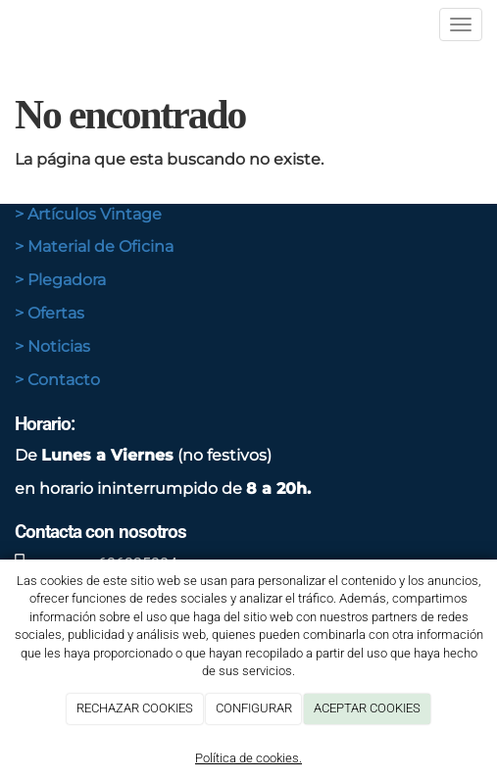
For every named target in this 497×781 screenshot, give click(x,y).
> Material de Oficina (94, 246)
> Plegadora (60, 279)
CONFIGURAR (254, 708)
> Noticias (52, 346)
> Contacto (57, 379)
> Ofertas (49, 313)
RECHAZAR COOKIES (134, 708)
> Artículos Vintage (88, 214)
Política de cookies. (248, 758)
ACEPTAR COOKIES (367, 708)
